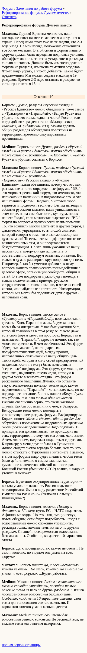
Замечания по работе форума (39, 8)
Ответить (9, 17)
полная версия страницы (21, 645)
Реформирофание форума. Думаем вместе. (35, 13)
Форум (7, 8)
